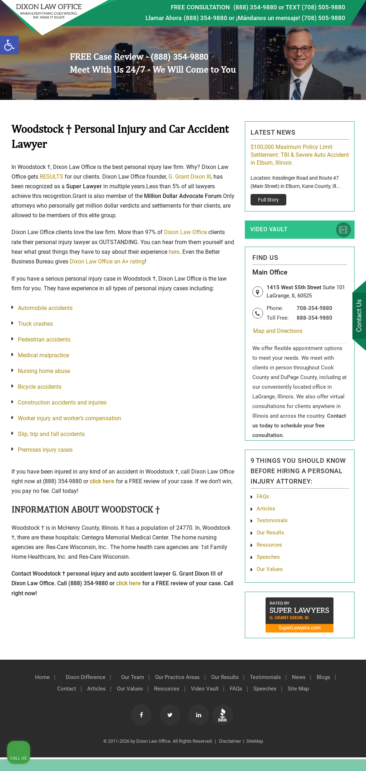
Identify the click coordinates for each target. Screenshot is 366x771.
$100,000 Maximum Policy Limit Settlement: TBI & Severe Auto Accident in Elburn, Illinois (300, 155)
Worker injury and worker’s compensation (69, 417)
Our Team (142, 682)
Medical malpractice (43, 354)
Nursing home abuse (44, 370)
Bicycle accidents (39, 386)
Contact (72, 693)
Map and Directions (277, 333)
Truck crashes (35, 323)
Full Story (268, 200)
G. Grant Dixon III (189, 176)
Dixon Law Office (185, 232)
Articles (266, 511)
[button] (9, 45)
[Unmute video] (239, 542)
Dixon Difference (92, 682)
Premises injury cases (45, 449)
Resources (178, 693)
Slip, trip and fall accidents (51, 433)
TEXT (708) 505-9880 (315, 7)
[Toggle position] (327, 542)
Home (45, 682)
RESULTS (51, 176)
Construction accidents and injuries (62, 401)
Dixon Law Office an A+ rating (107, 261)
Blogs (42, 693)
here (174, 251)
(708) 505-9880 (323, 17)
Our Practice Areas (191, 682)
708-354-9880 (314, 310)
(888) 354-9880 (255, 7)
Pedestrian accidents (44, 338)
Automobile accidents (45, 307)
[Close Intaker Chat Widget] (342, 542)
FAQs (263, 498)
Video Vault (270, 229)
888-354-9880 (314, 319)
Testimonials (273, 523)
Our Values (139, 693)
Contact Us (358, 316)
